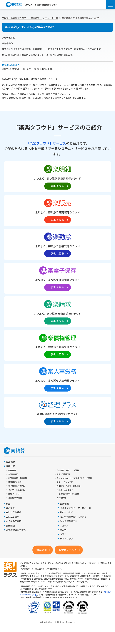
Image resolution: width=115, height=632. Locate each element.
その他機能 (61, 497)
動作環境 (10, 525)
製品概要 (10, 462)
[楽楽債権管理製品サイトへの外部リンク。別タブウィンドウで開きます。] (57, 345)
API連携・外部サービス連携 (68, 486)
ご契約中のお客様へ (16, 530)
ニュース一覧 (51, 18)
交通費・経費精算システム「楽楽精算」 (22, 18)
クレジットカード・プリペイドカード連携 (74, 478)
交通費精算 (13, 474)
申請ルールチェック (65, 490)
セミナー (64, 530)
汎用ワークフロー (15, 494)
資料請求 (41, 550)
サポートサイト (67, 512)
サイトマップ (66, 539)
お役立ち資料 (12, 517)
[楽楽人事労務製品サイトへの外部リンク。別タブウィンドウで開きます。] (57, 378)
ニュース (64, 525)
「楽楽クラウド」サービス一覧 (75, 508)
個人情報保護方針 (69, 521)
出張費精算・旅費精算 (17, 478)
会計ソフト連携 (13, 512)
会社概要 (64, 503)
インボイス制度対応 (16, 490)
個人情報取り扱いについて (73, 517)
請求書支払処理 (14, 482)
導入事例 (10, 508)
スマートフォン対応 (65, 482)
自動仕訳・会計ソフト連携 (68, 470)
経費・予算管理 (63, 474)
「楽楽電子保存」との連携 (68, 494)
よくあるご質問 (13, 521)
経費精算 (12, 470)
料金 (8, 503)
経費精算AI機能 (15, 497)
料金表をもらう (68, 550)
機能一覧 (10, 466)
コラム (63, 534)
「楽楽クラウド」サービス (46, 143)
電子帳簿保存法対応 (16, 486)
